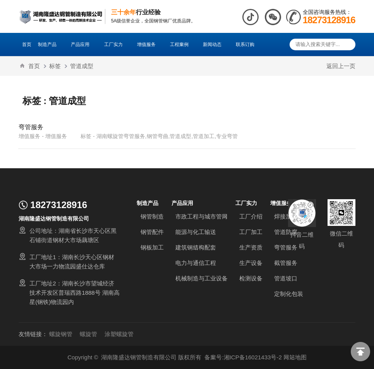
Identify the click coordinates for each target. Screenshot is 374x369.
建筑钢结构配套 (195, 247)
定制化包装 (288, 294)
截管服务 (285, 263)
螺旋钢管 (60, 334)
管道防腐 (285, 232)
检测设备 (250, 278)
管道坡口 (285, 278)
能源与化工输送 (195, 232)
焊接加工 (285, 216)
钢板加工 (152, 247)
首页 (26, 44)
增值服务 (150, 44)
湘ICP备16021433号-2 (253, 357)
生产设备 (250, 263)
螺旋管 (88, 334)
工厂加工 (250, 232)
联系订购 (245, 44)
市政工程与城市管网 (201, 216)
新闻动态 (216, 44)
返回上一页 (340, 66)
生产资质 (250, 247)
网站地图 (295, 357)
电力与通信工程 (195, 263)
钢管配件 (152, 232)
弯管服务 (31, 127)
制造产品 (51, 44)
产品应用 (84, 44)
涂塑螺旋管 (119, 334)
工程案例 (183, 44)
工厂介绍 (250, 216)
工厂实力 (117, 44)
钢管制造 (152, 216)
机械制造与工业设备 (201, 278)
